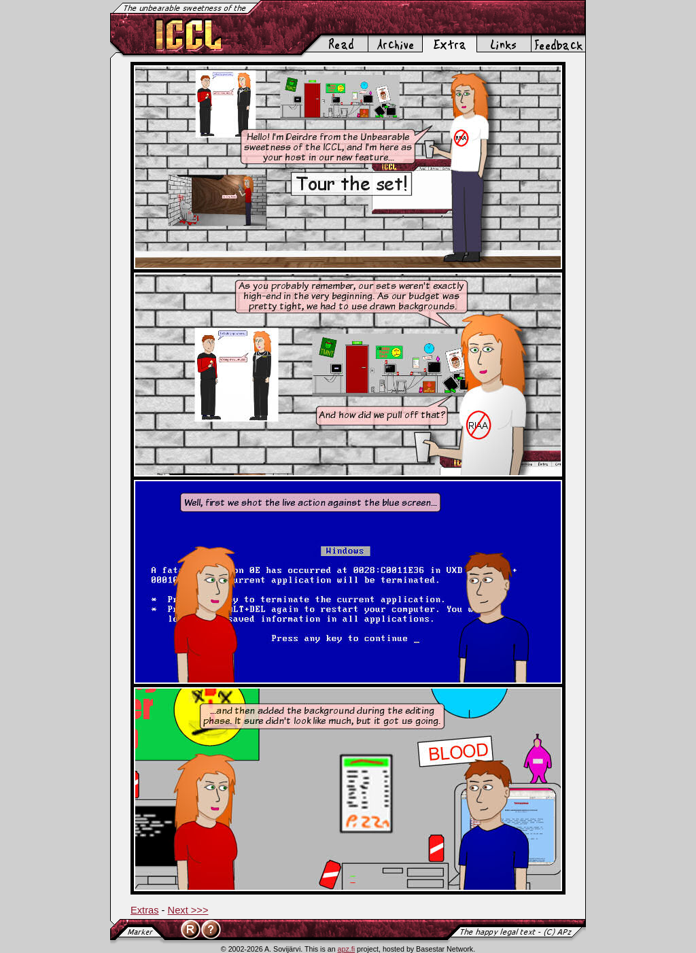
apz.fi (346, 949)
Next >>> (188, 910)
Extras (144, 910)
